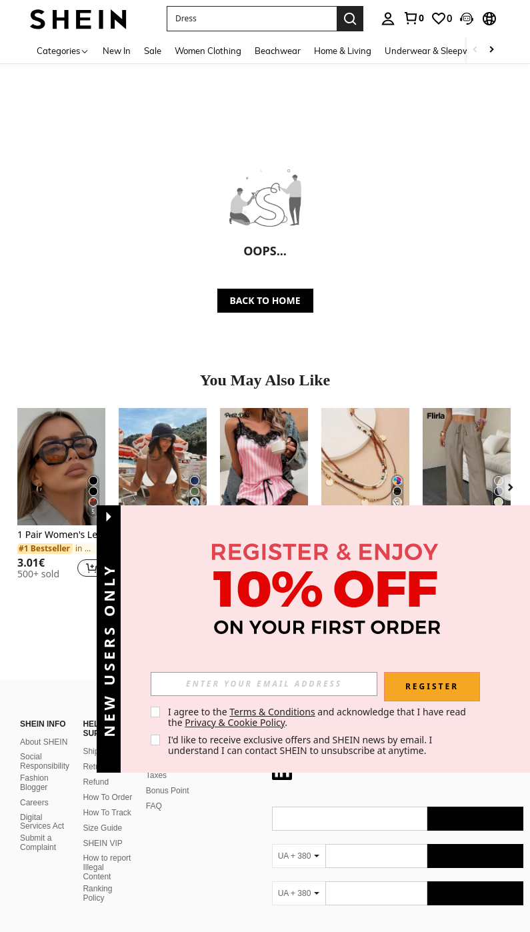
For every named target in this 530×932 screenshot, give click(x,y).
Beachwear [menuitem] (278, 50)
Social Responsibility (44, 745)
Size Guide (102, 812)
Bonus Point (167, 774)
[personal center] (388, 19)
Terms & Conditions (272, 711)
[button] (252, 18)
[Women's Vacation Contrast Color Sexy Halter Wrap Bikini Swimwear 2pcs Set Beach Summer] (163, 466)
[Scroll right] (491, 50)
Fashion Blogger (34, 766)
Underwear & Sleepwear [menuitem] (434, 50)
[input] (264, 684)
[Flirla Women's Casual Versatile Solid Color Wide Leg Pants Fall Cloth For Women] (467, 466)
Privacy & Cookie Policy (235, 722)
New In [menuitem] (117, 50)
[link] (413, 18)
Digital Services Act (42, 806)
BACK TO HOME (265, 300)
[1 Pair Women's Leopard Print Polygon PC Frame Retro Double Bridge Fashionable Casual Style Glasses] (61, 466)
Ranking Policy (97, 877)
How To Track (107, 796)
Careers (34, 786)
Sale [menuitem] (152, 50)
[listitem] (61, 499)
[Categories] (63, 50)
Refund (96, 766)
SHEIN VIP (102, 827)
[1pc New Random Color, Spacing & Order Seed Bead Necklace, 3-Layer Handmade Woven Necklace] (365, 466)
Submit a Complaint (38, 826)
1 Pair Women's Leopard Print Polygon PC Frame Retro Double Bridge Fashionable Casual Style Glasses (61, 535)
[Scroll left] (475, 50)
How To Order (107, 781)
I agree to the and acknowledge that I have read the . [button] (318, 717)
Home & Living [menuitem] (342, 50)
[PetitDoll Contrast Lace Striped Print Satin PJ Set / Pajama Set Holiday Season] (264, 466)
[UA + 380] (298, 840)
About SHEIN (43, 726)
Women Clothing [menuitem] (208, 50)
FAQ (154, 790)
